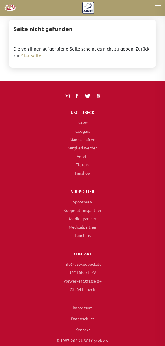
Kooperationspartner (82, 210)
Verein (83, 156)
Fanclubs (83, 235)
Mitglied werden (83, 147)
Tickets (82, 164)
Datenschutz (82, 318)
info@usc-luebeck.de (82, 264)
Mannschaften (82, 139)
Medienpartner (82, 218)
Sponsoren (82, 201)
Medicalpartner (83, 226)
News (83, 122)
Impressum (83, 307)
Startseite (31, 55)
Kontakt (82, 329)
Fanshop (82, 172)
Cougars (82, 131)
